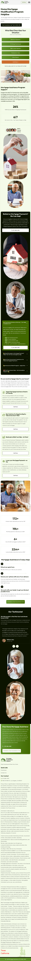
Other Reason (15, 57)
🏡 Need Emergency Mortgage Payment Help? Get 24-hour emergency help (13, 354)
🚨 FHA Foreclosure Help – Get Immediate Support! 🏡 (14, 371)
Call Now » (15, 62)
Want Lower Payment (15, 48)
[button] (29, 2)
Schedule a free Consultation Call (15, 601)
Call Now (24, 2)
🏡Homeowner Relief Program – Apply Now (14, 365)
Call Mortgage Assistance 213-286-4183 (15, 959)
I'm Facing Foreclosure (15, 44)
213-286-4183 (10, 66)
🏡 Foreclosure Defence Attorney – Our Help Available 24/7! (14, 323)
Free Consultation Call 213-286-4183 (11, 25)
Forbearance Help (15, 53)
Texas (3, 950)
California (5, 953)
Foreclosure (3, 770)
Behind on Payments (15, 39)
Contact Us (3, 772)
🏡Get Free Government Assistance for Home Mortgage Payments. (13, 360)
